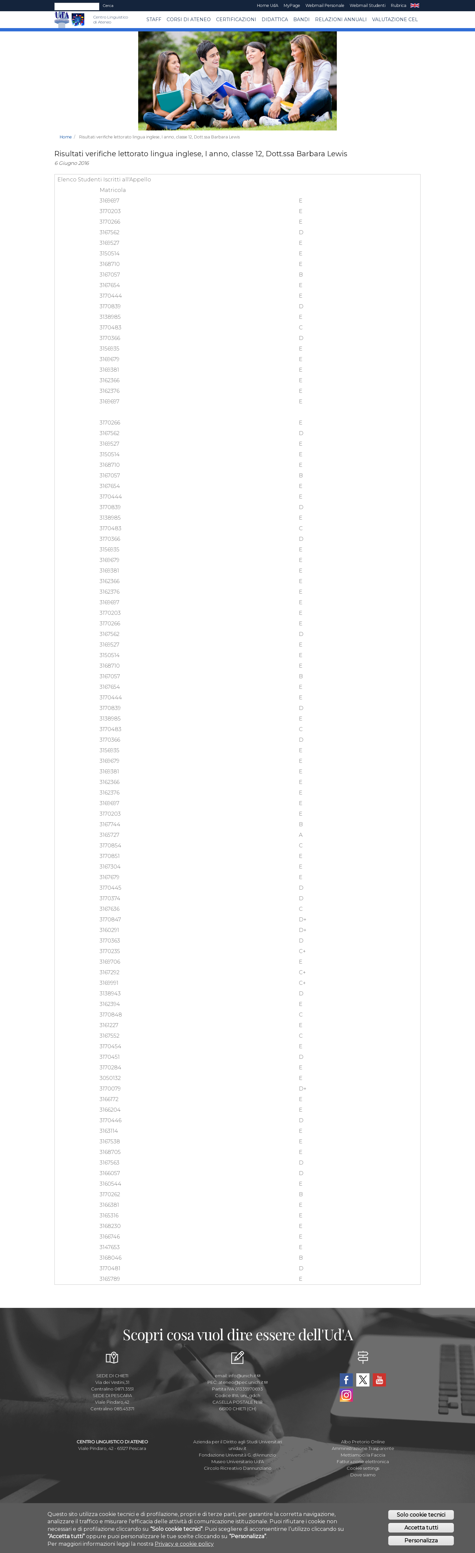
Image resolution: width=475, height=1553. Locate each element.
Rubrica (398, 5)
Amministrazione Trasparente (363, 1448)
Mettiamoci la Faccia (363, 1455)
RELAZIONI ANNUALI (341, 19)
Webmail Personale (324, 5)
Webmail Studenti (368, 5)
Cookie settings (363, 1468)
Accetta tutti (421, 1528)
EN (415, 6)
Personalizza (421, 1541)
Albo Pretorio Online (363, 1441)
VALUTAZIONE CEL (395, 19)
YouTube (379, 1379)
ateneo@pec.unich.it (243, 1382)
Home (66, 136)
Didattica (275, 19)
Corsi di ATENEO (189, 19)
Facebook (346, 1379)
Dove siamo (363, 1474)
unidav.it (237, 1448)
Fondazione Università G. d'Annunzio (237, 1455)
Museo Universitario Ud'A (237, 1461)
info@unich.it (244, 1375)
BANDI (301, 19)
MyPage (292, 5)
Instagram (346, 1395)
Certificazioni (236, 19)
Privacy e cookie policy (184, 1544)
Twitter (363, 1379)
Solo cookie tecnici (421, 1515)
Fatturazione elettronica (363, 1461)
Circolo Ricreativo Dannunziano (237, 1468)
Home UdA (267, 5)
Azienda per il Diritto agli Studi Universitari (237, 1441)
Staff (153, 19)
